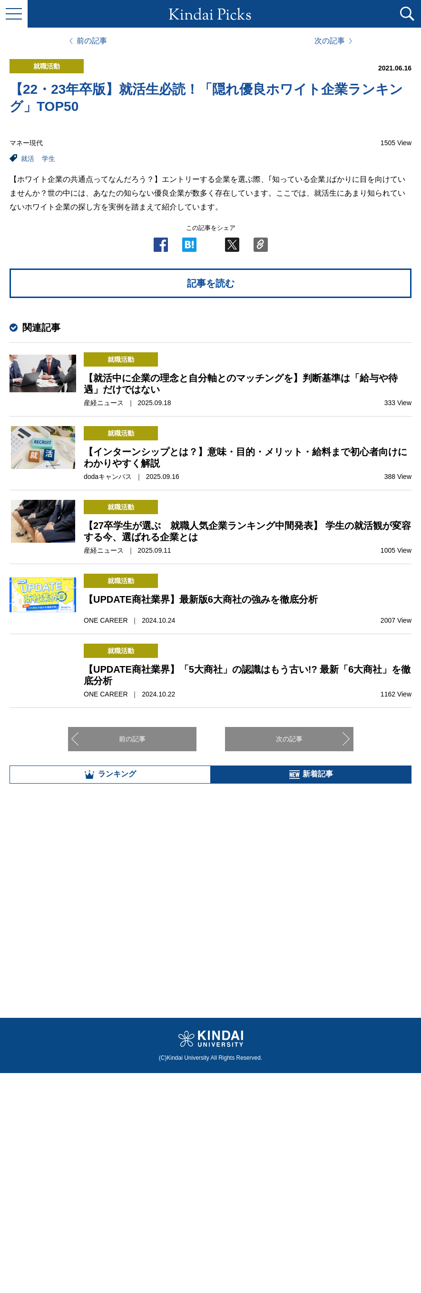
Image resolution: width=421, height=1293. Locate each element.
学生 (48, 158)
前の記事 (92, 41)
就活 (27, 158)
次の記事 (329, 41)
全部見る (211, 1187)
